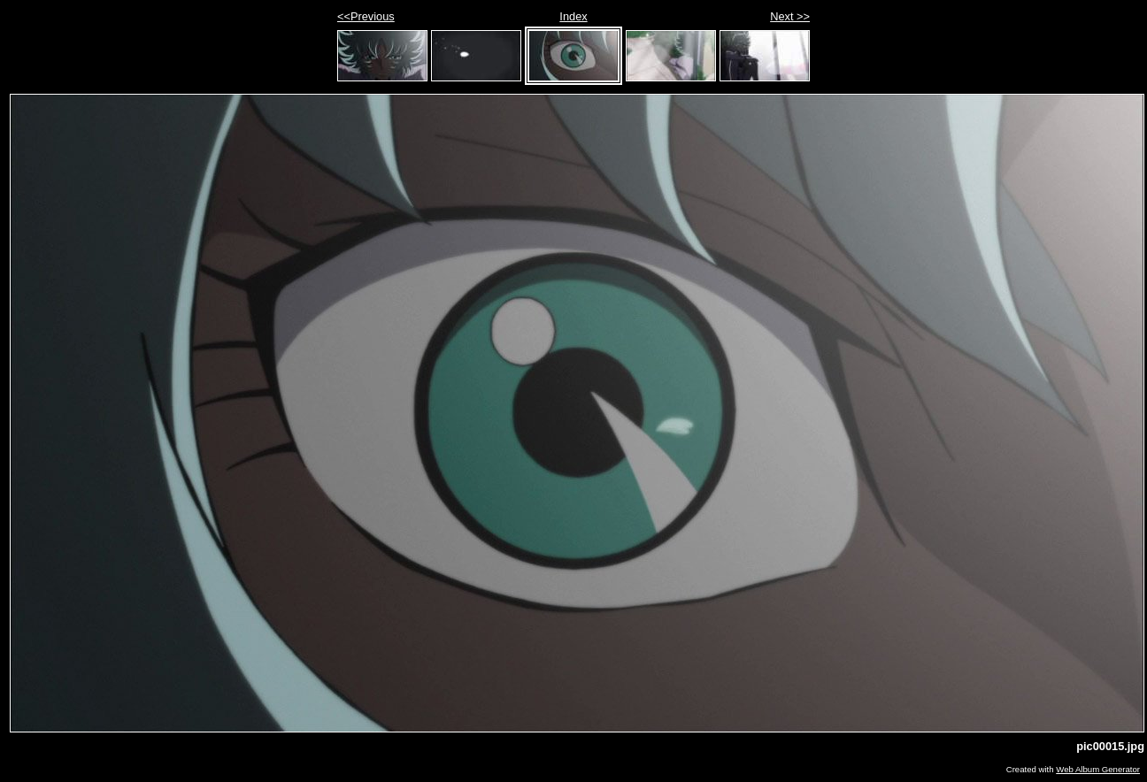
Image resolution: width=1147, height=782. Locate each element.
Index (573, 16)
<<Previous (366, 16)
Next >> (790, 16)
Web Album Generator (1098, 769)
